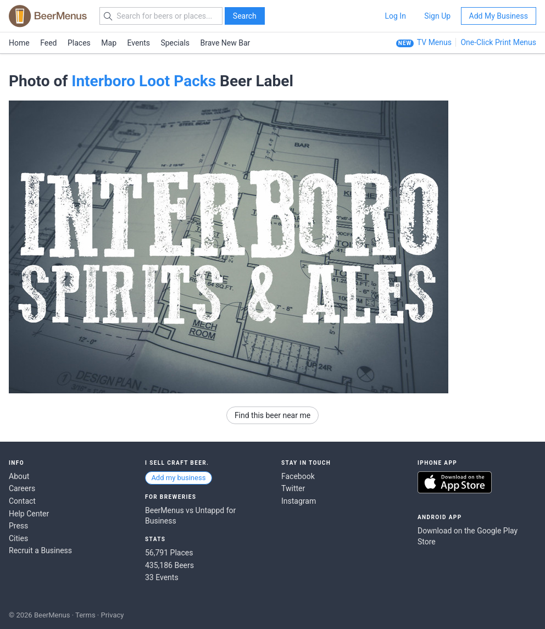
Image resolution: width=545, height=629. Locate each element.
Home (19, 42)
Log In (395, 16)
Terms (85, 615)
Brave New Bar (226, 42)
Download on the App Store (455, 482)
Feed (48, 42)
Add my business (178, 478)
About (19, 476)
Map (108, 42)
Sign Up (437, 16)
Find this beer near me (272, 415)
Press (18, 525)
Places (79, 42)
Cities (18, 538)
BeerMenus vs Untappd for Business (190, 516)
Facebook (298, 476)
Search (245, 16)
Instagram (298, 501)
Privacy (112, 615)
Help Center (29, 513)
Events (138, 42)
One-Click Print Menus (498, 42)
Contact (22, 501)
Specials (175, 42)
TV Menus (434, 42)
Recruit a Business (40, 550)
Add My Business (498, 16)
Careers (22, 488)
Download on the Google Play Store (468, 536)
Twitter (293, 488)
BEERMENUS (48, 15)
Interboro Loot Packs (143, 81)
